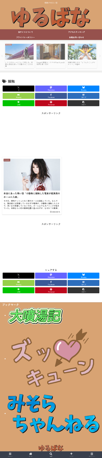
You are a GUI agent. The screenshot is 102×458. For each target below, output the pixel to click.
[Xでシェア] (18, 89)
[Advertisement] (51, 133)
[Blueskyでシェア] (83, 89)
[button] (83, 103)
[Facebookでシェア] (51, 96)
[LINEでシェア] (18, 103)
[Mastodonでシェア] (51, 89)
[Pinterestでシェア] (51, 103)
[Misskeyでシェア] (18, 96)
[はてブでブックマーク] (83, 96)
